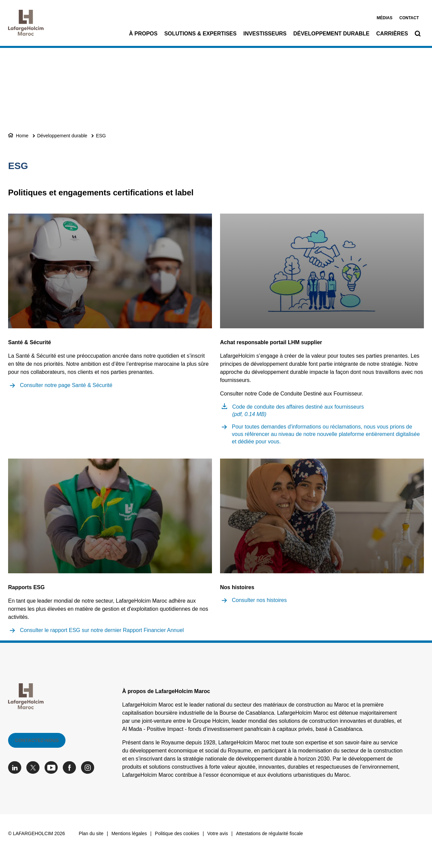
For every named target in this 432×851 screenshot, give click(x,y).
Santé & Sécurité (29, 342)
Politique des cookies (177, 833)
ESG (101, 135)
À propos (143, 33)
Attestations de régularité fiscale (269, 833)
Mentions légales (129, 833)
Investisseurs (265, 33)
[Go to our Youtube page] (53, 767)
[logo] (26, 24)
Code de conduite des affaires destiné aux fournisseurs (298, 410)
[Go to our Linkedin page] (16, 767)
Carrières (392, 33)
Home (22, 135)
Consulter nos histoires (259, 600)
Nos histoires (237, 587)
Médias (385, 18)
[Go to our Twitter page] (34, 767)
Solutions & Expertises (200, 33)
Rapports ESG (26, 587)
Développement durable (331, 33)
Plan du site (91, 833)
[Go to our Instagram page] (89, 767)
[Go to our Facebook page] (71, 767)
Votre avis (217, 833)
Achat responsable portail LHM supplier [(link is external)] (271, 342)
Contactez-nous (37, 740)
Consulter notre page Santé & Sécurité (66, 385)
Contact (409, 18)
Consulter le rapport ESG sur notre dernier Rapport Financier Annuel (102, 630)
